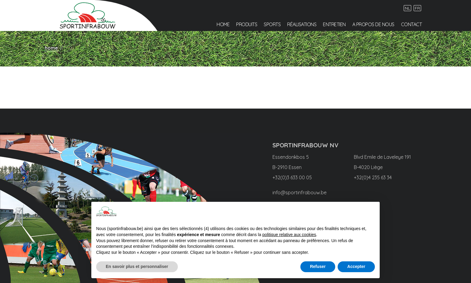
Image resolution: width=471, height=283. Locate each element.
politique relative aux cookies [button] (289, 234)
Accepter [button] (356, 266)
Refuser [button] (318, 266)
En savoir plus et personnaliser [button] (137, 266)
